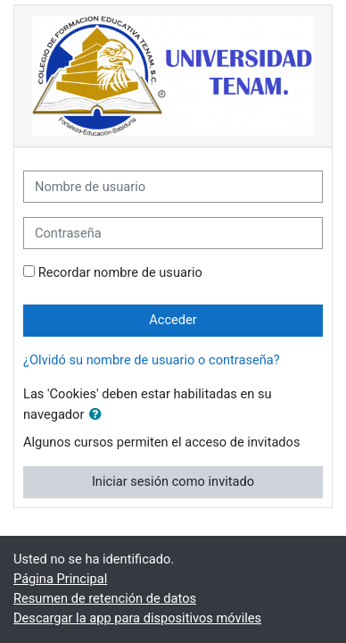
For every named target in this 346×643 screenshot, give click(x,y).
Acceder (173, 320)
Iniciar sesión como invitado (173, 481)
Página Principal (60, 579)
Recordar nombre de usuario (120, 272)
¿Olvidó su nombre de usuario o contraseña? (151, 360)
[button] (99, 415)
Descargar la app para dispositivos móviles (137, 618)
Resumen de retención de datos (104, 598)
